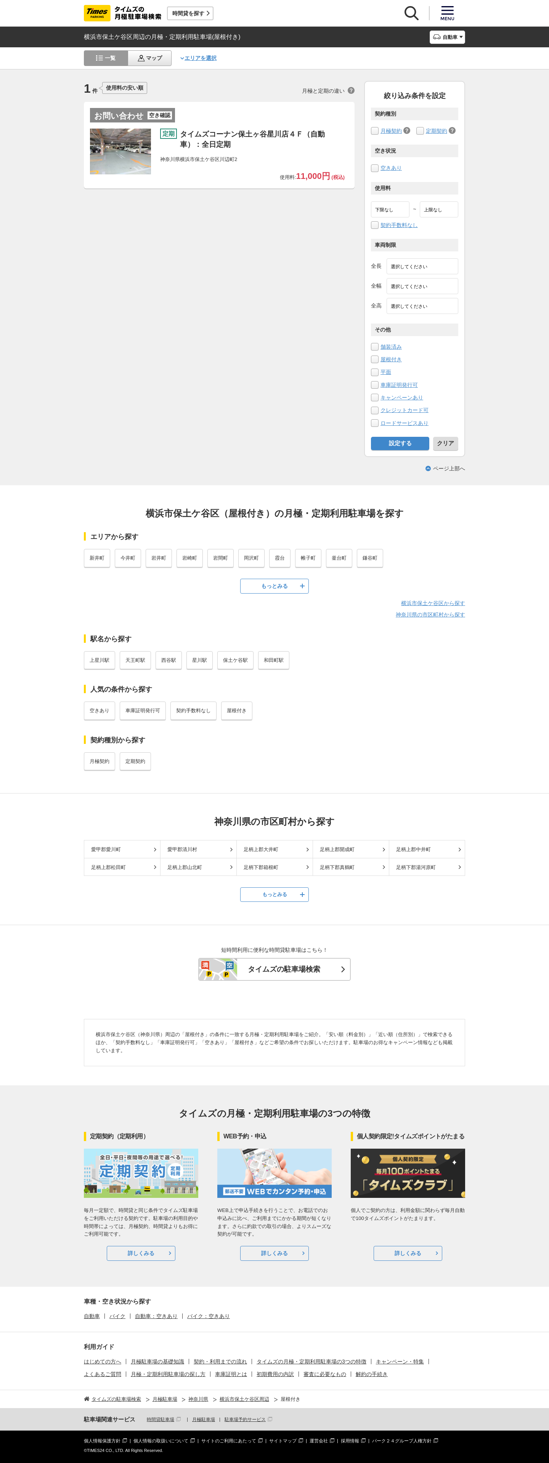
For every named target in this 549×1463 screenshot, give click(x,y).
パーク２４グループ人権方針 (402, 1441)
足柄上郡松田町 (108, 867)
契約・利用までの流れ (220, 1361)
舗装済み (391, 347)
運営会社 (319, 1441)
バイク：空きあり (208, 1316)
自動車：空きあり (156, 1316)
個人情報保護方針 (102, 1441)
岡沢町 (251, 558)
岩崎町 (189, 558)
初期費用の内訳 (275, 1374)
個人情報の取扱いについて (160, 1441)
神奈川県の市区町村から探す (430, 615)
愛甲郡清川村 (182, 849)
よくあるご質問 (102, 1374)
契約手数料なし (399, 225)
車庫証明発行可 (399, 385)
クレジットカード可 (404, 410)
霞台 (280, 558)
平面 (385, 372)
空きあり (391, 168)
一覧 (110, 58)
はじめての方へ (102, 1361)
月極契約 (391, 131)
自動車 (92, 1316)
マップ (154, 58)
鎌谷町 (370, 558)
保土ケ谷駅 (235, 660)
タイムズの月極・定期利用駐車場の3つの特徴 (311, 1361)
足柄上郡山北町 (184, 867)
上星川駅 (99, 660)
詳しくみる (141, 1253)
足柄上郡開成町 (337, 849)
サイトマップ (283, 1441)
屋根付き (391, 359)
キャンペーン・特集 (400, 1361)
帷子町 (308, 558)
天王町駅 (135, 660)
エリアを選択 (201, 58)
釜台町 (339, 558)
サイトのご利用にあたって (228, 1441)
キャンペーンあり (401, 397)
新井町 (97, 558)
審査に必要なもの (324, 1374)
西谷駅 (168, 660)
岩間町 (220, 558)
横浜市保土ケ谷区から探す (433, 603)
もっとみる (274, 586)
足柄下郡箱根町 (261, 867)
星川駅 (199, 660)
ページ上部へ (449, 468)
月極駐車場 (203, 1419)
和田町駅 (274, 660)
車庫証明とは (231, 1374)
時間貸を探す (188, 13)
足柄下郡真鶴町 (337, 867)
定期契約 (436, 131)
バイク (117, 1316)
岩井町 (158, 558)
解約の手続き (372, 1374)
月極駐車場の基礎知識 (157, 1361)
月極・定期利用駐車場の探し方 (168, 1374)
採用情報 (350, 1441)
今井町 (127, 558)
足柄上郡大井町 (261, 849)
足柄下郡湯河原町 (416, 867)
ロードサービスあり (404, 423)
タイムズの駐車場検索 (284, 969)
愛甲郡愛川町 (106, 849)
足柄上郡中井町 (413, 849)
